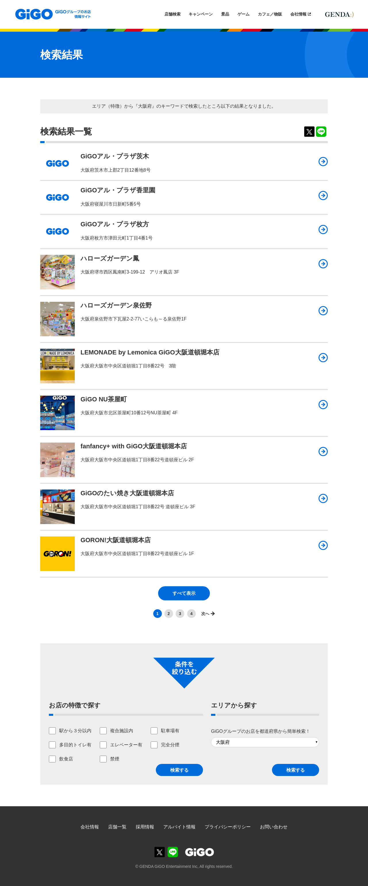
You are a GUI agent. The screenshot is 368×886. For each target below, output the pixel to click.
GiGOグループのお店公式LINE (173, 852)
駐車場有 (170, 730)
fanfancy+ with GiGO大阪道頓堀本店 (133, 446)
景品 (225, 14)
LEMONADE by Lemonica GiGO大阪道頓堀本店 (149, 352)
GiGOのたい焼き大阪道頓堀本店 (127, 493)
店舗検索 (172, 14)
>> (206, 613)
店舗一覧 (117, 826)
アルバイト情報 (179, 826)
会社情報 (298, 14)
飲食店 (66, 758)
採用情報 (145, 826)
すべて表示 (183, 593)
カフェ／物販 (270, 14)
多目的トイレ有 (75, 744)
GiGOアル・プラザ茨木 (114, 156)
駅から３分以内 (75, 730)
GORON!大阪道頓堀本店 (115, 540)
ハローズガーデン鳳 (109, 258)
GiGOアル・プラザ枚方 (114, 224)
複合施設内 (121, 730)
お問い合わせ (274, 826)
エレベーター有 (126, 744)
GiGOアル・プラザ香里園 (117, 190)
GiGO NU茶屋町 (103, 399)
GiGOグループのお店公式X (159, 852)
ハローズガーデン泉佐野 (116, 305)
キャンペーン (201, 14)
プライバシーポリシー (228, 826)
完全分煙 (170, 744)
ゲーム (243, 14)
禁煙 (114, 758)
